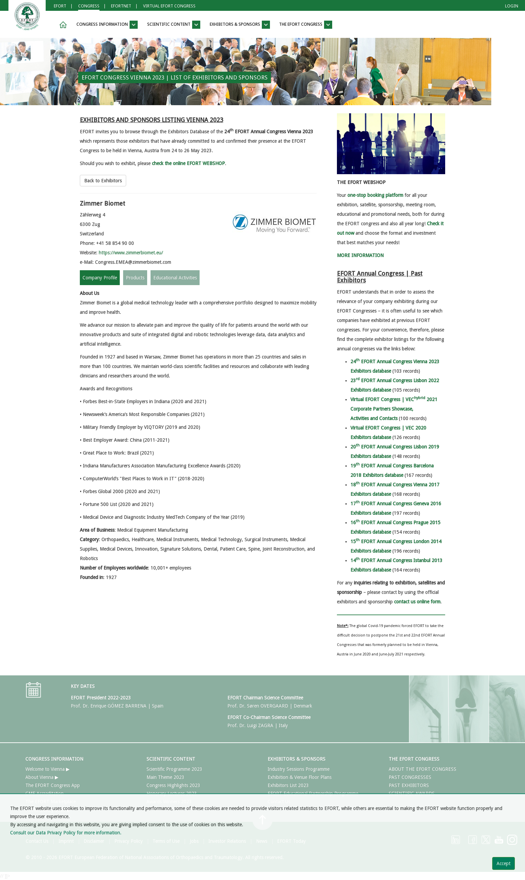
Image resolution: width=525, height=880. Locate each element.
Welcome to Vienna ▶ (47, 769)
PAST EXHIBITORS (409, 785)
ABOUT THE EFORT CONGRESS (422, 769)
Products (135, 277)
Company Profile (100, 277)
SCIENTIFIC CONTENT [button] (173, 25)
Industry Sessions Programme (298, 769)
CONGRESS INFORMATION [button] (107, 25)
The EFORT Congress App (52, 785)
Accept (503, 863)
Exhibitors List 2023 (288, 785)
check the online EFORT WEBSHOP (188, 163)
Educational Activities (175, 277)
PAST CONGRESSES (410, 777)
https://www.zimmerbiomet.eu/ (131, 252)
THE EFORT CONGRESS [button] (305, 25)
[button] (62, 25)
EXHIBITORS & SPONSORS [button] (240, 25)
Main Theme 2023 (165, 777)
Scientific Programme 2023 (174, 769)
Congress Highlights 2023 (173, 785)
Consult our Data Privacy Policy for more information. (65, 832)
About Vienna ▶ (42, 777)
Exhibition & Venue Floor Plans (300, 777)
